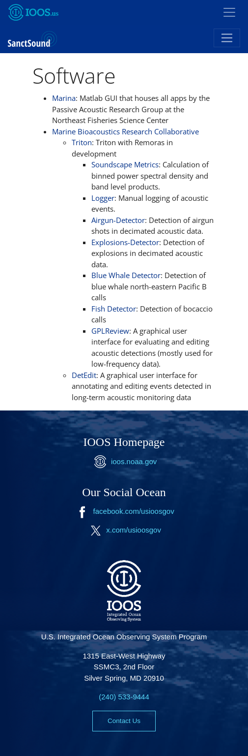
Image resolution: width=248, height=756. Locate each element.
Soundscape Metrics (125, 164)
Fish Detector (113, 309)
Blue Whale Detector (126, 275)
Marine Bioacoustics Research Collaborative (125, 131)
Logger (102, 198)
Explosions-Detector (125, 242)
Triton (82, 142)
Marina (64, 98)
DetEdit (84, 375)
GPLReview (110, 331)
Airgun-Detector (118, 220)
